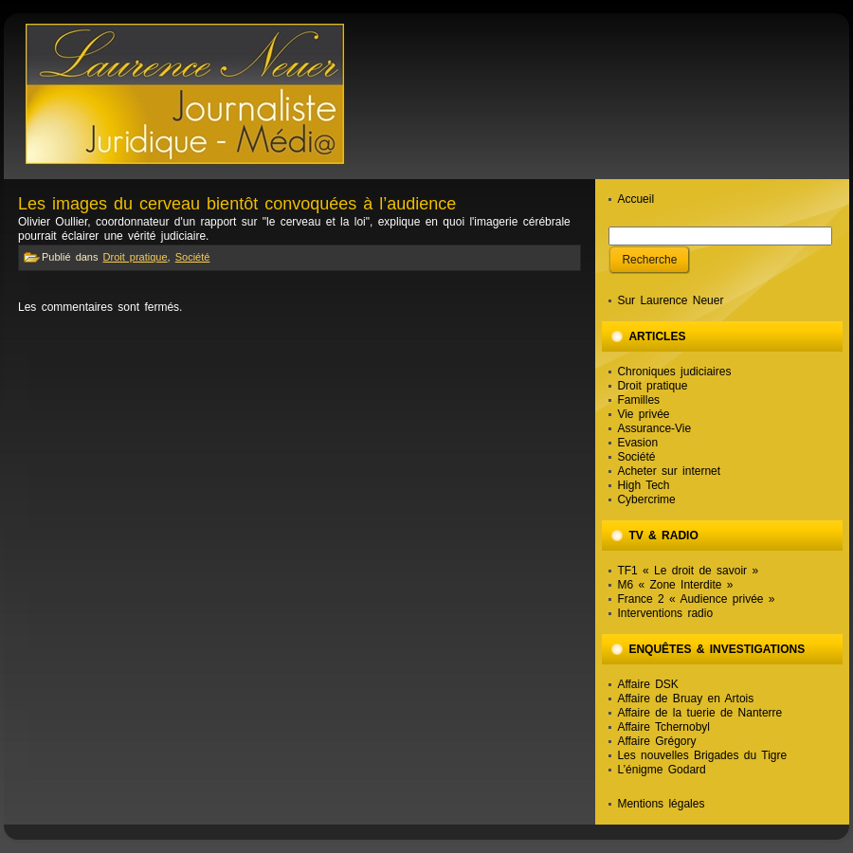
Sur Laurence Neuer (670, 300)
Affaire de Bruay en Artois (685, 698)
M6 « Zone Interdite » (675, 584)
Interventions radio (665, 613)
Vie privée (643, 414)
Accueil (635, 199)
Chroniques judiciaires (674, 371)
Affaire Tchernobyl (663, 727)
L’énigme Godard (661, 769)
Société (192, 257)
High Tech (643, 485)
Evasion (637, 442)
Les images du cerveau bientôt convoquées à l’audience (237, 203)
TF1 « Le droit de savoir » (687, 570)
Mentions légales (660, 803)
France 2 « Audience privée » (695, 599)
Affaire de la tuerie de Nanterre (699, 712)
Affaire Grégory (656, 741)
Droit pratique (135, 257)
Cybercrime (646, 499)
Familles (638, 400)
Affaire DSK (647, 684)
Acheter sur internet (668, 471)
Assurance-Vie (654, 428)
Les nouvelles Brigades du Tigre (702, 755)
